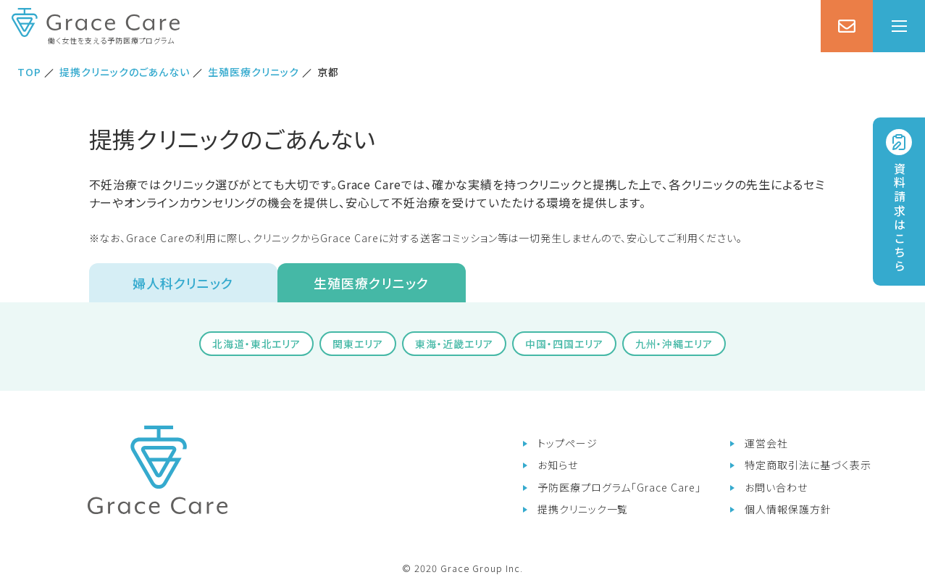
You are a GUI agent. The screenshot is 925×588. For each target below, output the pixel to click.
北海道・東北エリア (256, 343)
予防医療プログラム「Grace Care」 (619, 487)
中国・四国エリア (564, 343)
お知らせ (557, 464)
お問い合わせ (776, 487)
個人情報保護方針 (788, 509)
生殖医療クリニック (371, 282)
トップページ (567, 443)
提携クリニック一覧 (583, 509)
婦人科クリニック (183, 282)
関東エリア (357, 343)
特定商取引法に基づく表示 (808, 464)
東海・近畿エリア (454, 343)
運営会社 (766, 443)
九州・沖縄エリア (674, 343)
